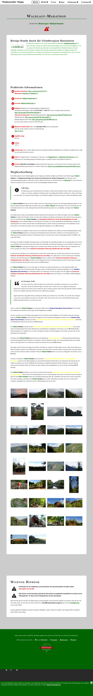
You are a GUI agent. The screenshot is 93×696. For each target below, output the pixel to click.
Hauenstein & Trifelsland (29, 93)
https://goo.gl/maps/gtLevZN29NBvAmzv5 (44, 119)
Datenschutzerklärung (54, 685)
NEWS (44, 2)
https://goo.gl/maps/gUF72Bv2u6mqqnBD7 (37, 117)
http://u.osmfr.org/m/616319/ (37, 91)
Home (35, 2)
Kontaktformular (74, 603)
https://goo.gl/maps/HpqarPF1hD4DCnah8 (58, 115)
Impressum (86, 2)
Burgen (61, 2)
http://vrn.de (18, 131)
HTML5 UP (43, 640)
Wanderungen (72, 2)
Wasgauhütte (52, 157)
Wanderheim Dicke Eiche (66, 157)
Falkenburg (67, 180)
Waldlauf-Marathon (57, 23)
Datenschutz (64, 640)
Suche (53, 2)
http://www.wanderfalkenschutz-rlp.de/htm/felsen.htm (63, 166)
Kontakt (74, 640)
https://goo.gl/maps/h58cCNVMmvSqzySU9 (27, 112)
